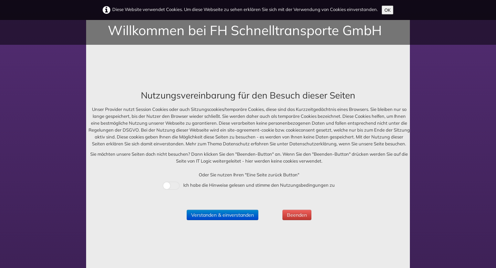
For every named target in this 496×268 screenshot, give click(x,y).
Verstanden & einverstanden (222, 215)
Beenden (297, 215)
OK (387, 10)
